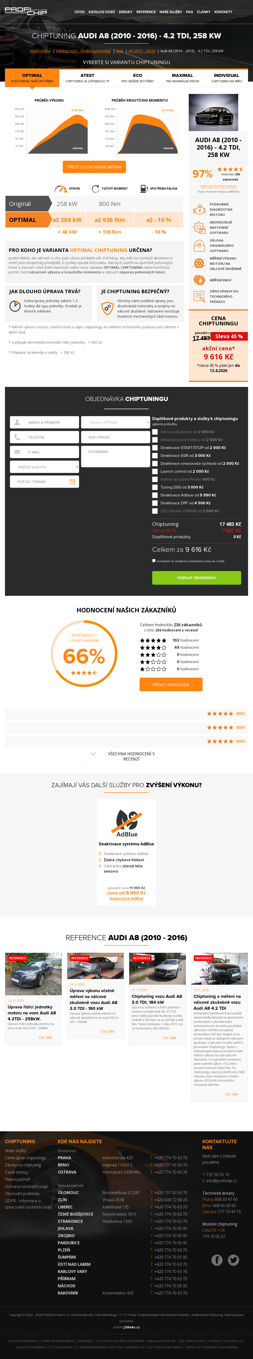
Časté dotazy (16, 1172)
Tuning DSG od (182, 487)
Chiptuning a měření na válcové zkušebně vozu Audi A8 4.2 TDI (217, 1002)
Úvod (80, 12)
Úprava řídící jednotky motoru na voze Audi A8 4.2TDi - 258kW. (32, 1013)
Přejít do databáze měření (94, 167)
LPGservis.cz (66, 1347)
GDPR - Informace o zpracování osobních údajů (28, 1204)
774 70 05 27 (213, 1236)
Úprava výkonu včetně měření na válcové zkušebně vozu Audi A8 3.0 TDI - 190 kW (93, 999)
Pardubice (69, 1243)
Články (204, 12)
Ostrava (67, 1172)
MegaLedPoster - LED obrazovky (176, 1341)
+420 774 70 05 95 (170, 1228)
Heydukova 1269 (117, 1221)
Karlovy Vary (72, 1271)
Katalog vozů (102, 12)
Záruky (125, 12)
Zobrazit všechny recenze (218, 186)
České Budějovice (75, 1214)
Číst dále (45, 1037)
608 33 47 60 (226, 1199)
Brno (63, 1165)
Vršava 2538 (113, 1200)
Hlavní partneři (17, 1179)
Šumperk (67, 1257)
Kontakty (223, 12)
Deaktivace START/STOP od (193, 447)
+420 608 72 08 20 (170, 1200)
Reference (146, 12)
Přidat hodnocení (171, 684)
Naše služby (171, 12)
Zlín (62, 1200)
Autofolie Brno (22, 1341)
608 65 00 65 (224, 1205)
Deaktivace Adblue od (188, 495)
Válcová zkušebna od (187, 432)
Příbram (67, 1278)
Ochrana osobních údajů (26, 1186)
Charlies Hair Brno (57, 1341)
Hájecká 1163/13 (117, 1165)
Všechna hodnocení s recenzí (131, 756)
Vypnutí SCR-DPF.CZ (225, 1341)
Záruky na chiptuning (23, 1165)
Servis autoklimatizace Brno (212, 1347)
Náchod (66, 1286)
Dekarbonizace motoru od (192, 440)
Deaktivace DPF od (186, 503)
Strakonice (70, 1221)
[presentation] (116, 479)
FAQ (189, 12)
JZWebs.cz (132, 1327)
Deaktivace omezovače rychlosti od (200, 463)
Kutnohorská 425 (118, 1157)
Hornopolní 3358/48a (121, 1172)
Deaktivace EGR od (186, 455)
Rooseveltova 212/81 (121, 1192)
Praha (64, 1157)
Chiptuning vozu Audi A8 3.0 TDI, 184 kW (157, 999)
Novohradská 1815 (119, 1214)
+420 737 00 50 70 (168, 1165)
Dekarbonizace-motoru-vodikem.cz (112, 1347)
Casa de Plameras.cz (33, 1347)
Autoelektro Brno (165, 1347)
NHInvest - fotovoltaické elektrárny (111, 1341)
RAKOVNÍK (68, 1293)
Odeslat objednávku (196, 578)
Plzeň (64, 1250)
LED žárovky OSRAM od (190, 511)
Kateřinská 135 (116, 1207)
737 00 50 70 (217, 1174)
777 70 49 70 (229, 1211)
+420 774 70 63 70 (168, 1157)
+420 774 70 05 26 (168, 1172)
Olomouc (68, 1192)
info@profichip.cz (221, 1180)
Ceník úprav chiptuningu (25, 1157)
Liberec (65, 1207)
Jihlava (65, 1228)
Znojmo (66, 1235)
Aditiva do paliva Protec (188, 479)
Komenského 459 (118, 1293)
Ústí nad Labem (74, 1264)
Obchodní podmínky (22, 1193)
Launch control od (185, 471)
